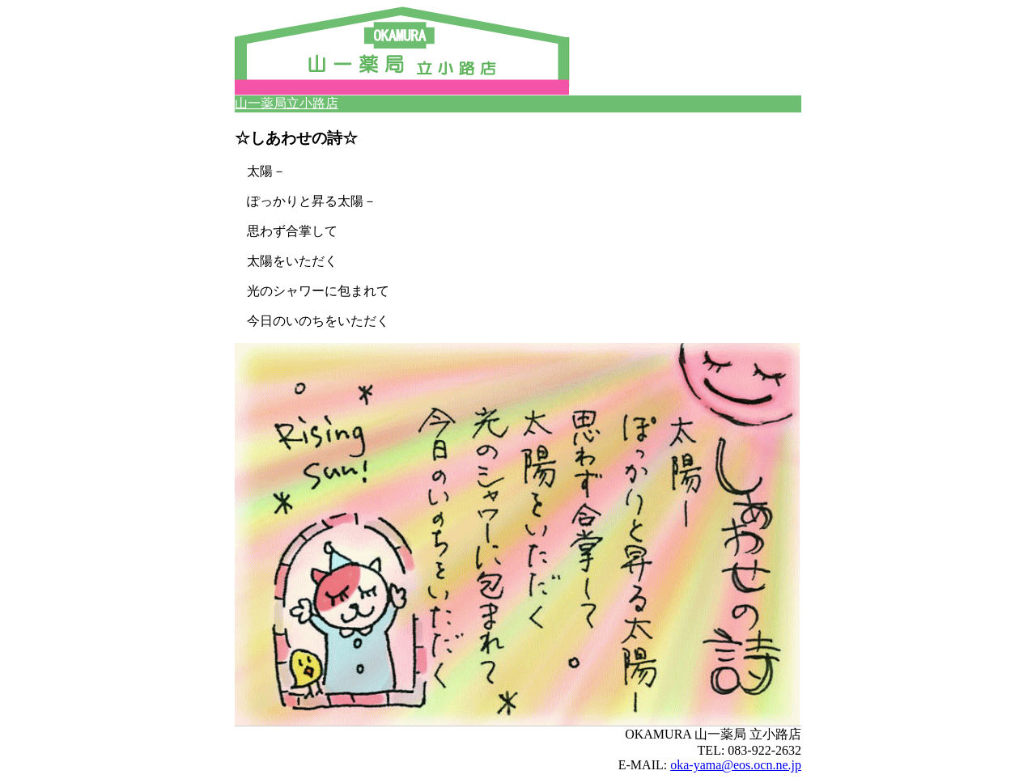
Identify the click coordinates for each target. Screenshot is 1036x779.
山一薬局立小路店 (286, 103)
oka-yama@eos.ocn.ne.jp (735, 765)
